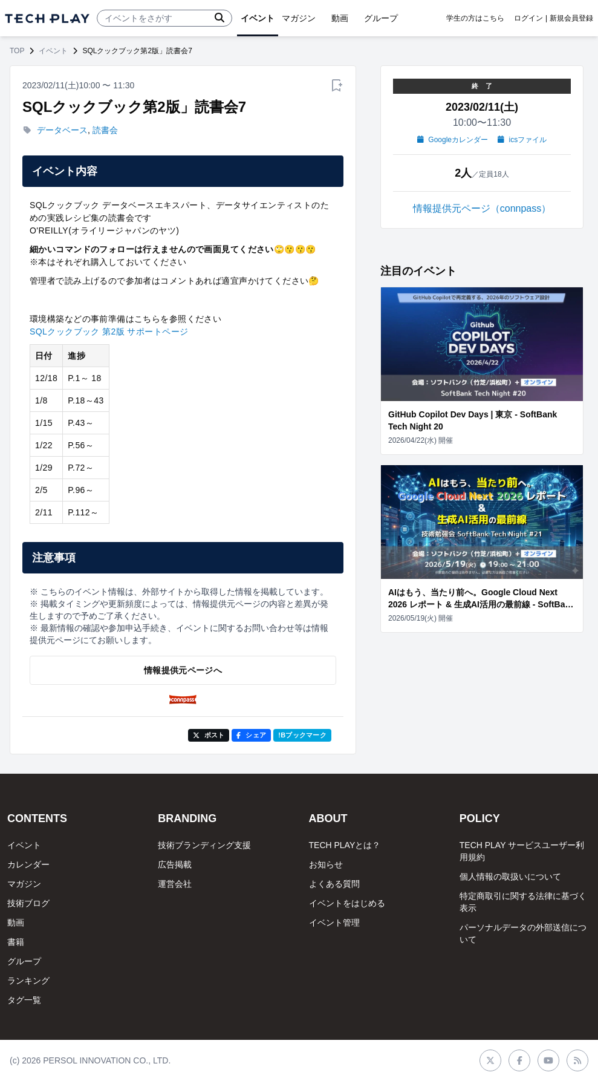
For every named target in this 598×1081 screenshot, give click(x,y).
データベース (62, 130)
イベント (53, 51)
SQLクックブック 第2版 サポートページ (109, 331)
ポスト (209, 735)
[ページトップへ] (47, 18)
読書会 (105, 130)
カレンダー (28, 864)
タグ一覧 (24, 1000)
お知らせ (326, 864)
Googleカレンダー (452, 140)
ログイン (528, 18)
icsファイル (522, 140)
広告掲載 (175, 864)
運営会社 (175, 884)
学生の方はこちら (475, 18)
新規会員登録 (571, 18)
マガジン (24, 884)
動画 (15, 922)
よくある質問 (334, 884)
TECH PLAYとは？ (345, 845)
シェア (251, 735)
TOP (17, 51)
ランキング (28, 980)
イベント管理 (334, 922)
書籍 (15, 942)
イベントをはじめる (347, 903)
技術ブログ (28, 903)
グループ (24, 961)
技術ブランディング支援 (204, 845)
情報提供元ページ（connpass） (482, 208)
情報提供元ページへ (183, 670)
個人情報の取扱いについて (510, 876)
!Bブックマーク (302, 735)
